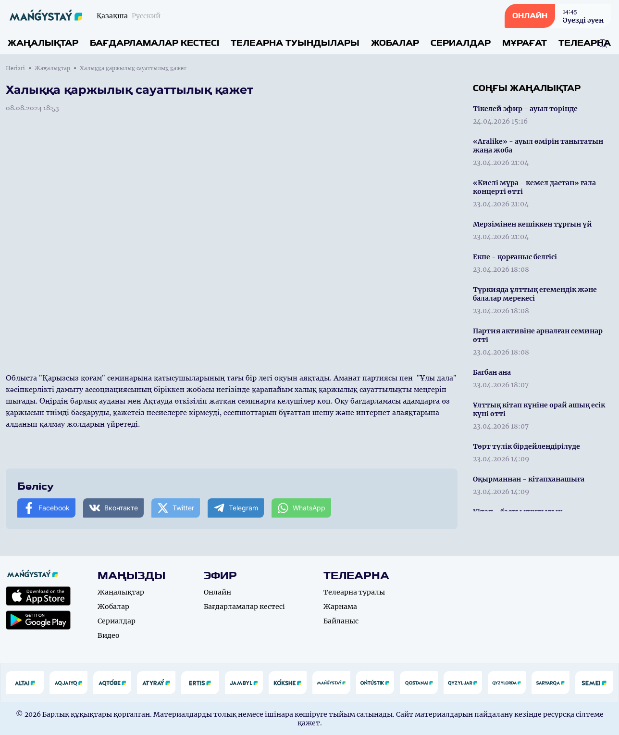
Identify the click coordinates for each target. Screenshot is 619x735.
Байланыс (341, 621)
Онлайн (217, 592)
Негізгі (15, 68)
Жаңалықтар (43, 43)
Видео (109, 635)
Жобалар (395, 43)
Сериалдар (461, 43)
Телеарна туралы (354, 592)
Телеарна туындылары (295, 43)
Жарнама (340, 606)
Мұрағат (524, 43)
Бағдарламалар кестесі (154, 43)
